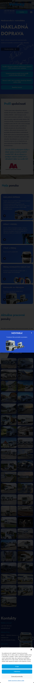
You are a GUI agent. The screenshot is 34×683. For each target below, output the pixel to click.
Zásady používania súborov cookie (16, 680)
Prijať (17, 666)
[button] (31, 650)
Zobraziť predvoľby (17, 676)
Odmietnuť (17, 671)
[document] (17, 341)
